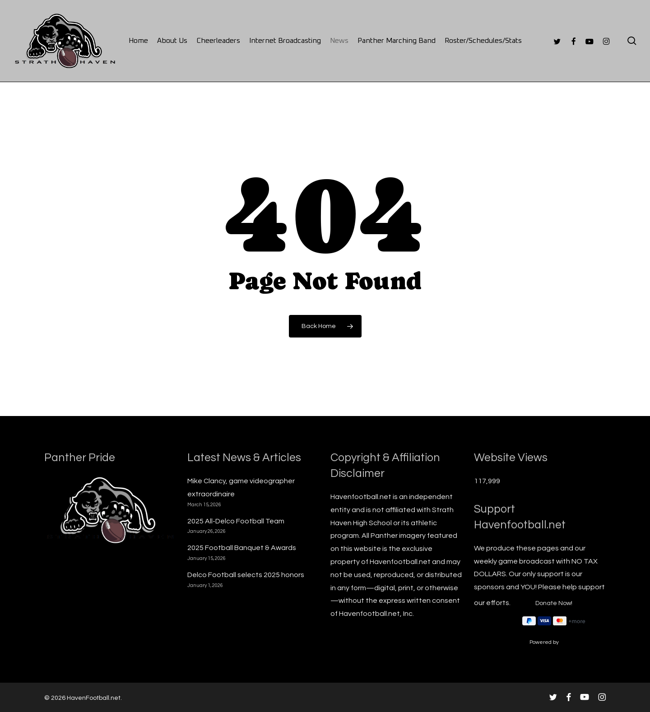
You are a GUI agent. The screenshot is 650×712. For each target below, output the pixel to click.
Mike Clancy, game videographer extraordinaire (241, 487)
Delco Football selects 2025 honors (245, 574)
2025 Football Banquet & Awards (241, 547)
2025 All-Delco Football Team (235, 521)
